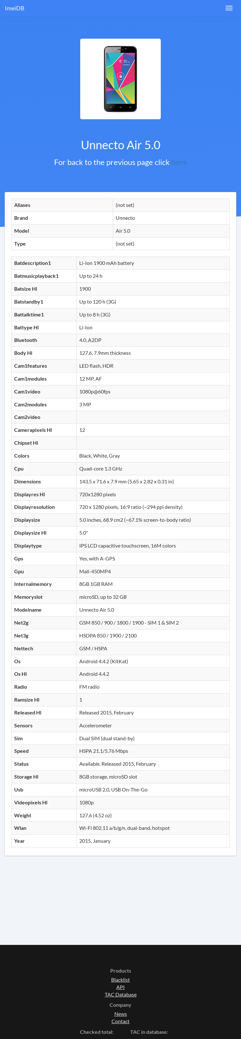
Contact (120, 1021)
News (120, 1014)
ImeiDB (14, 8)
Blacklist (120, 979)
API (120, 987)
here (179, 162)
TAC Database (121, 994)
